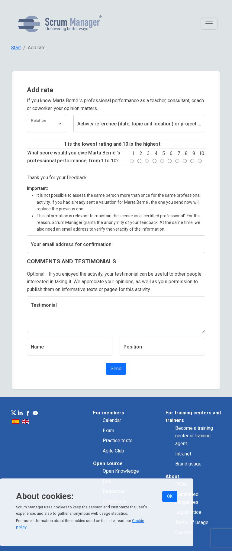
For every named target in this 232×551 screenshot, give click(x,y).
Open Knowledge (121, 471)
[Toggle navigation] (209, 24)
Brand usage (188, 464)
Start (16, 47)
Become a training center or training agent (194, 435)
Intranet (183, 454)
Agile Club (113, 451)
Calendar (112, 420)
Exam (108, 430)
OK (169, 496)
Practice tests (118, 440)
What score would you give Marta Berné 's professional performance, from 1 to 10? (73, 157)
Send (116, 368)
